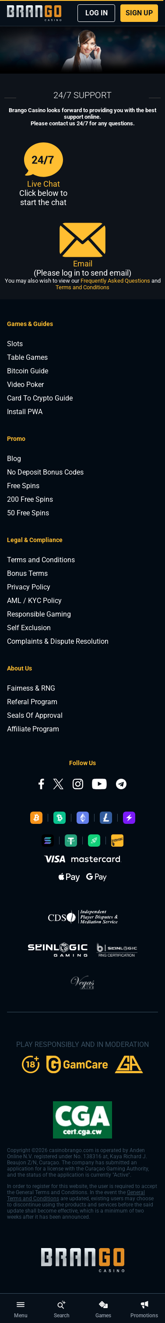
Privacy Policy (28, 587)
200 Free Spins (30, 499)
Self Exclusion (29, 628)
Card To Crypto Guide (40, 398)
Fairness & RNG (31, 688)
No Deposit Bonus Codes (45, 472)
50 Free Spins (28, 513)
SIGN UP (139, 13)
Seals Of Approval (35, 715)
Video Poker (25, 384)
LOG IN (96, 13)
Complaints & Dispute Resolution (58, 641)
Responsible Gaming (39, 614)
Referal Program (32, 702)
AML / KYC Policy (34, 600)
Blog (14, 458)
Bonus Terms (27, 573)
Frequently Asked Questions (115, 280)
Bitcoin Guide (27, 371)
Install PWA (24, 412)
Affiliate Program (33, 729)
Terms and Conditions (82, 287)
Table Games (27, 357)
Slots (15, 344)
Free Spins (23, 486)
